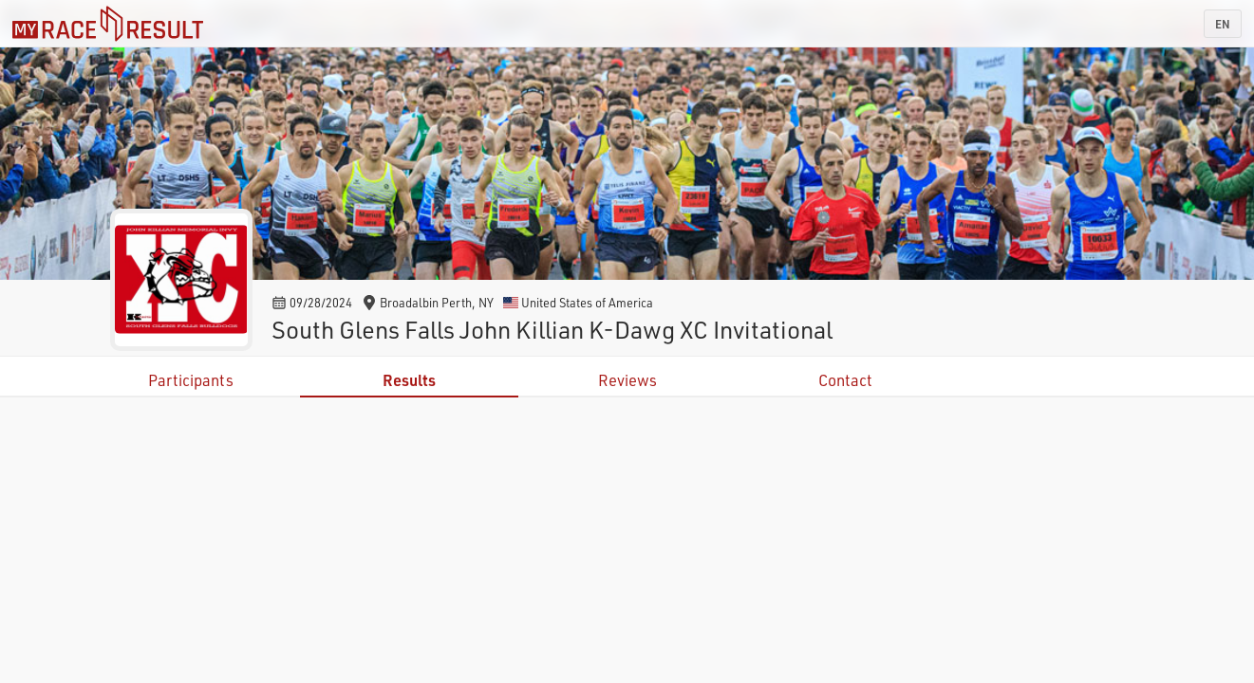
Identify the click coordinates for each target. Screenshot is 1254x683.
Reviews (627, 380)
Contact (845, 380)
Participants (191, 380)
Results (409, 380)
